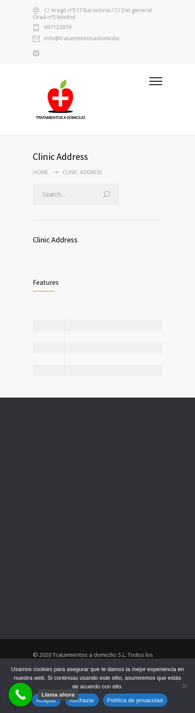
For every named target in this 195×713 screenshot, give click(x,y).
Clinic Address (55, 240)
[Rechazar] (184, 685)
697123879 (57, 27)
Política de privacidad (135, 700)
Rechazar (81, 700)
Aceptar (46, 700)
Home (40, 172)
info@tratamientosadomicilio (82, 38)
